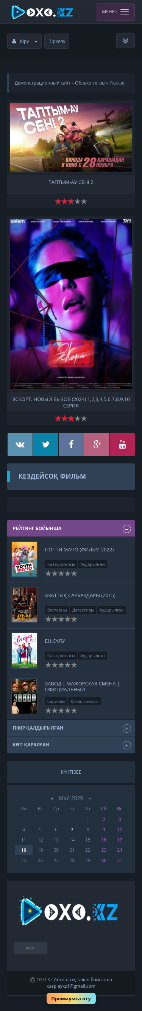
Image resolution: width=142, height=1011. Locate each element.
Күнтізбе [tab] (71, 772)
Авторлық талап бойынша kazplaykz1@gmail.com (79, 982)
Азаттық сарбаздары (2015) (80, 595)
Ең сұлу (55, 640)
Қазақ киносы (61, 564)
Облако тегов (90, 83)
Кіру (25, 41)
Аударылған (92, 564)
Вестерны (57, 610)
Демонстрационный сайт (42, 83)
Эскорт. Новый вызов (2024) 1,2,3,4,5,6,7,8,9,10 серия (71, 401)
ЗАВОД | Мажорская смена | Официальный (82, 686)
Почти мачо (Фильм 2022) (79, 549)
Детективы (83, 610)
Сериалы (56, 701)
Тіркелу (57, 41)
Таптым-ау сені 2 (71, 182)
